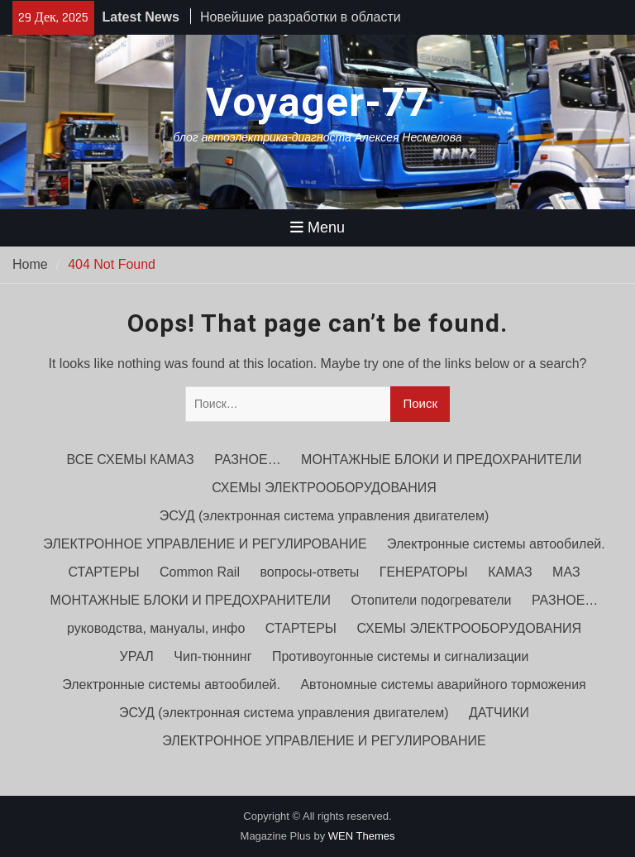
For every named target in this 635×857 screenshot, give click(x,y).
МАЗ (566, 572)
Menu (317, 227)
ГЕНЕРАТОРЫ (424, 572)
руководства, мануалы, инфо (156, 628)
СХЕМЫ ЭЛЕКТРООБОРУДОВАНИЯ (324, 488)
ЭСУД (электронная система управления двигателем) (324, 516)
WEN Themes (361, 836)
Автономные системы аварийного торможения (442, 684)
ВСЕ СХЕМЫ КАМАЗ (130, 459)
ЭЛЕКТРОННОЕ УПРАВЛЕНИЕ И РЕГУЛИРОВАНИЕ (204, 544)
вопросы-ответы (309, 572)
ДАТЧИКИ (499, 713)
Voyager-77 (318, 102)
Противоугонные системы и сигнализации (400, 656)
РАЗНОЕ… (247, 459)
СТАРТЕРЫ (103, 572)
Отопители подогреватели (431, 600)
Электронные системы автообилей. (496, 544)
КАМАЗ (510, 572)
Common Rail (200, 572)
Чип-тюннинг (212, 656)
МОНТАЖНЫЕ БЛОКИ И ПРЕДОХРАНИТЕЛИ (441, 459)
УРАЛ (137, 656)
